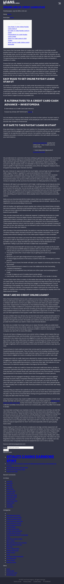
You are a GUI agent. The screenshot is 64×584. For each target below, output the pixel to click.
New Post (9, 547)
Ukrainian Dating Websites (15, 556)
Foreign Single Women (14, 533)
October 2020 (11, 499)
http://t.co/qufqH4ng (40, 143)
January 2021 (11, 493)
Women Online (11, 562)
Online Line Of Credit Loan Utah (24, 7)
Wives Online (11, 560)
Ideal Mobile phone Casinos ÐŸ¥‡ (17, 468)
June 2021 (10, 483)
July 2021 (9, 481)
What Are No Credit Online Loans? (19, 42)
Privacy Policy (27, 581)
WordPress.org (11, 575)
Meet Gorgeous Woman (14, 545)
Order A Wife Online (13, 549)
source (30, 112)
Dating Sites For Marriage (15, 521)
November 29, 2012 (39, 152)
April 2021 (9, 487)
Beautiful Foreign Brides (14, 517)
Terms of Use (17, 581)
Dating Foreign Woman (14, 519)
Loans (12, 17)
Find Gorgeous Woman (14, 525)
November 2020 (12, 497)
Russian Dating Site (13, 551)
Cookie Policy (37, 581)
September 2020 (12, 501)
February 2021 (11, 491)
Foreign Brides (11, 527)
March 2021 (10, 489)
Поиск (5, 448)
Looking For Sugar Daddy (14, 539)
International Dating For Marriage (17, 535)
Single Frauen (11, 553)
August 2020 (10, 503)
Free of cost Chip (12, 471)
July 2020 (9, 505)
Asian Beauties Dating (13, 515)
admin (9, 14)
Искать (6, 450)
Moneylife (11, 44)
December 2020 (12, 495)
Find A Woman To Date (14, 523)
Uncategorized (11, 558)
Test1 (8, 554)
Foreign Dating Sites (13, 529)
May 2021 (9, 485)
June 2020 (10, 507)
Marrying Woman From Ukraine (17, 543)
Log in (8, 569)
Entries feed (10, 571)
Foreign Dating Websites (14, 531)
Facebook (47, 581)
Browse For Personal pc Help (16, 470)
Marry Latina (11, 541)
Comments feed (12, 573)
